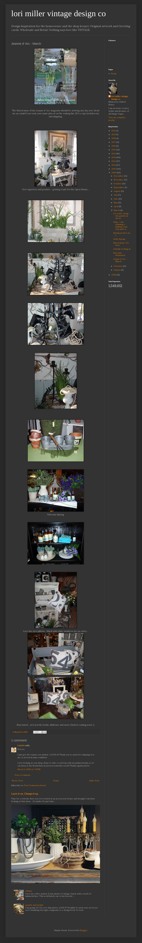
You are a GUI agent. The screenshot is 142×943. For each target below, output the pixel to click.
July (116, 195)
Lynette (21, 745)
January (117, 270)
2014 (114, 153)
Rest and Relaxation (119, 254)
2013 (114, 157)
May (116, 202)
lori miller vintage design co (58, 13)
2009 (114, 172)
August (117, 191)
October (118, 183)
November (119, 179)
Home (56, 780)
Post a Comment (22, 775)
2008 (114, 275)
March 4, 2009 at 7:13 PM (28, 769)
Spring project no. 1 (122, 234)
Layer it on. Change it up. (24, 793)
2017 (114, 142)
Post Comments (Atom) (35, 785)
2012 (114, 161)
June (116, 199)
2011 (114, 165)
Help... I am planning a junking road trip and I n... (120, 225)
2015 (114, 149)
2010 (114, 169)
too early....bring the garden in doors (120, 215)
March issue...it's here (121, 244)
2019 (114, 134)
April (116, 206)
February (118, 266)
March (117, 210)
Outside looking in (122, 249)
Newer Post (17, 780)
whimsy (28, 891)
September (119, 187)
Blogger (83, 930)
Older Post (94, 780)
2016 (114, 146)
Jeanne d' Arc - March (120, 260)
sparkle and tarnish (34, 905)
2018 (114, 138)
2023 (114, 130)
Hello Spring (119, 239)
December (119, 176)
